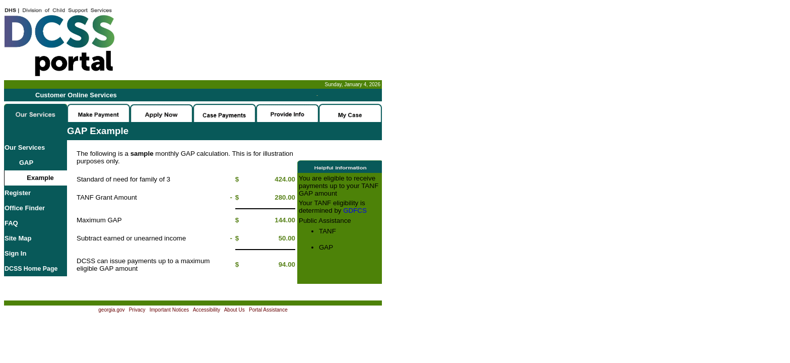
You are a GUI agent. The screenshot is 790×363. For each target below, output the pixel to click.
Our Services (25, 147)
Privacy (137, 310)
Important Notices (169, 310)
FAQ (11, 223)
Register (18, 193)
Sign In (15, 253)
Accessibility (206, 310)
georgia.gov (111, 310)
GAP (19, 162)
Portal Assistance (268, 310)
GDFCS (355, 210)
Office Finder (25, 208)
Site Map (18, 238)
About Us (234, 310)
